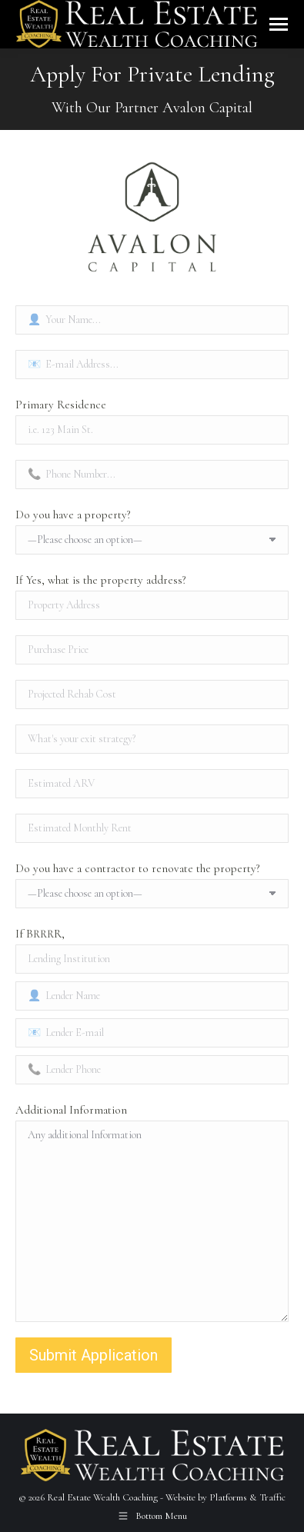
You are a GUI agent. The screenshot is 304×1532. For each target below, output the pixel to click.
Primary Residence (60, 404)
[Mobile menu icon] (279, 24)
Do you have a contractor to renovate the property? (137, 868)
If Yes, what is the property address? (100, 580)
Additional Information (71, 1110)
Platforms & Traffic (247, 1497)
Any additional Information (152, 1221)
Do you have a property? (73, 514)
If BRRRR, (40, 934)
